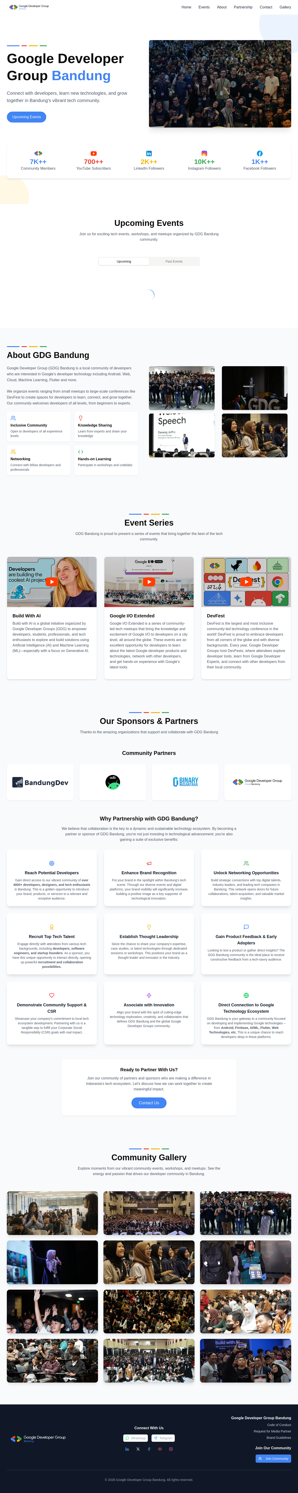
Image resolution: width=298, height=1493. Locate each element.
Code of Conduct (279, 1425)
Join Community (273, 1458)
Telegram (163, 1438)
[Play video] (52, 582)
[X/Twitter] (138, 1449)
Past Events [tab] (174, 261)
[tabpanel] (149, 295)
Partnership (243, 7)
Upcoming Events (26, 117)
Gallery (285, 7)
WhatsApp (136, 1438)
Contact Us (149, 1103)
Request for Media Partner (272, 1431)
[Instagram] (171, 1449)
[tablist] (149, 261)
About (222, 7)
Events (204, 7)
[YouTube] (160, 1449)
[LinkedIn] (127, 1449)
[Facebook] (149, 1449)
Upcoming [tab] (124, 261)
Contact (266, 7)
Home (186, 7)
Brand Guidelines (279, 1437)
